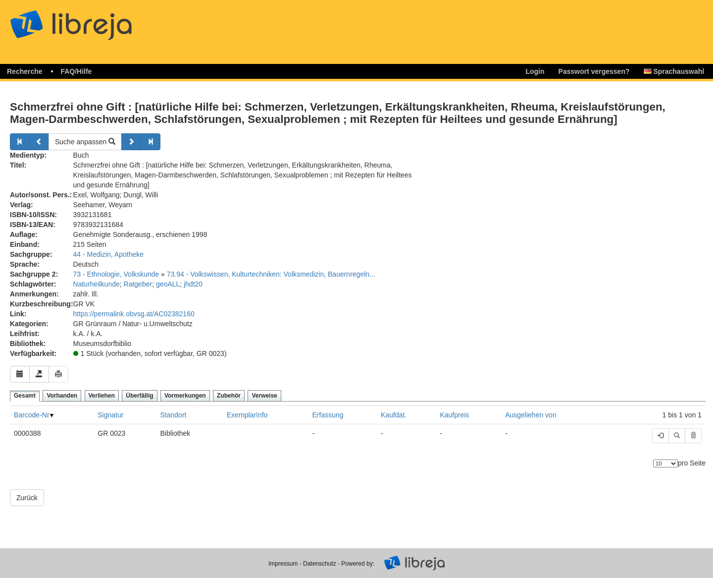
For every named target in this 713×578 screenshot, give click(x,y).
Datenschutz (319, 563)
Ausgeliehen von (531, 415)
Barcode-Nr (32, 415)
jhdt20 (193, 284)
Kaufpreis (454, 415)
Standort (173, 415)
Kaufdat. (394, 415)
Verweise (264, 395)
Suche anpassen (85, 142)
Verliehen (102, 395)
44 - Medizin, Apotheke (108, 254)
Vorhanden (62, 395)
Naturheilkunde (96, 284)
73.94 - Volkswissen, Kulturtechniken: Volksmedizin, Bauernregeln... (271, 274)
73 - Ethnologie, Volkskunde (116, 274)
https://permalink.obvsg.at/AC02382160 (134, 314)
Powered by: (357, 563)
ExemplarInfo (247, 415)
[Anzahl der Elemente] (665, 463)
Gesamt (25, 395)
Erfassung (328, 415)
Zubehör (229, 395)
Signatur (110, 415)
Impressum (283, 563)
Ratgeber (138, 284)
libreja (89, 21)
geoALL (168, 284)
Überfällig (139, 395)
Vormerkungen (185, 395)
